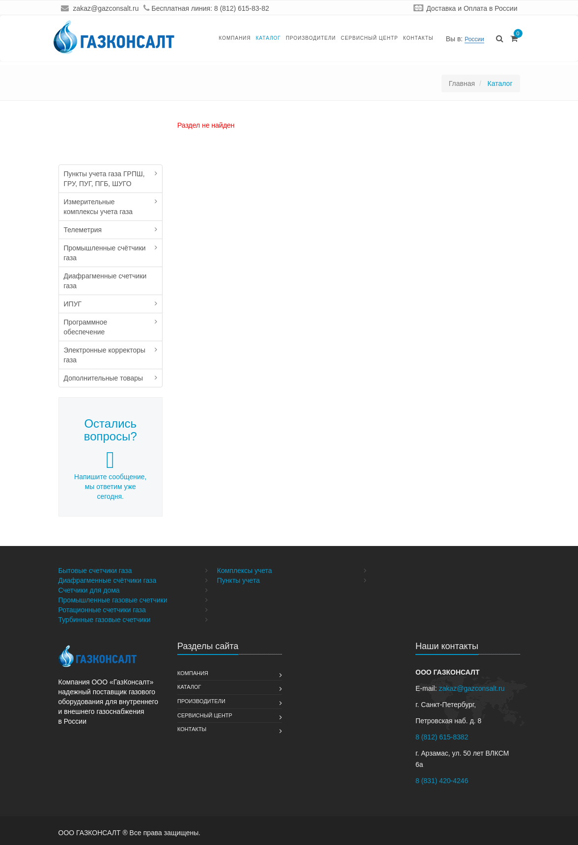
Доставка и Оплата (456, 8)
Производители (311, 38)
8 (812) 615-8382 (441, 737)
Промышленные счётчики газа (105, 253)
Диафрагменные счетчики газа (105, 281)
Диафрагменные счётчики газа (107, 580)
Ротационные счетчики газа (102, 610)
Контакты (418, 38)
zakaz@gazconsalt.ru (105, 8)
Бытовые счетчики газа (95, 570)
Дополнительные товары (103, 378)
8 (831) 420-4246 (441, 781)
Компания (234, 38)
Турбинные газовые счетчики (104, 620)
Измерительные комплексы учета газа (98, 207)
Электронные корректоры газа (105, 355)
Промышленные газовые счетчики (112, 600)
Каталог (268, 38)
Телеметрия (83, 230)
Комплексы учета (244, 570)
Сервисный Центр (369, 38)
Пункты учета (238, 580)
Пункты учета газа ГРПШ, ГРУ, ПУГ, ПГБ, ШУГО (104, 179)
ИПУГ (73, 304)
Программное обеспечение (86, 327)
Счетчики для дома (89, 590)
